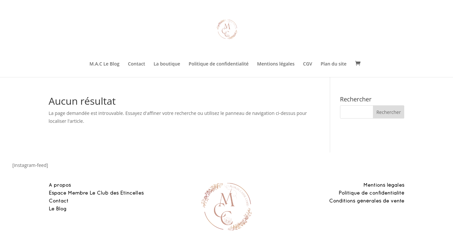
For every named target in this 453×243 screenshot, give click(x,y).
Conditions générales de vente (366, 201)
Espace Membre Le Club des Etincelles (96, 193)
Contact (136, 64)
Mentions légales (276, 64)
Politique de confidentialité (219, 64)
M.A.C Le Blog (104, 64)
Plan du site (334, 64)
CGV (307, 64)
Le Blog (58, 209)
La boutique (167, 64)
